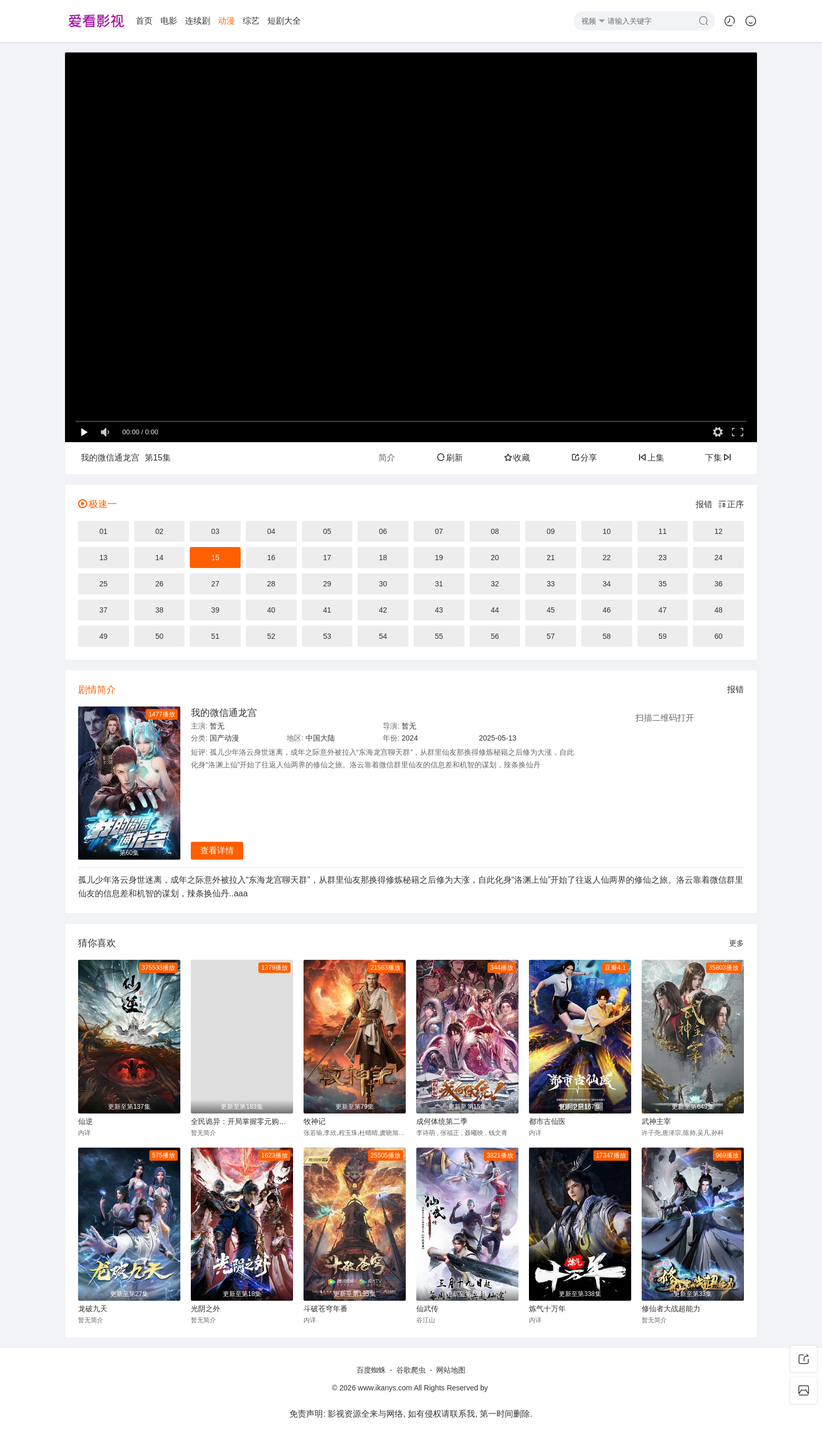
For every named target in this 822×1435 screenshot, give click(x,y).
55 (439, 636)
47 (662, 610)
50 (159, 636)
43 (439, 610)
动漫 (226, 20)
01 (104, 531)
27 (215, 584)
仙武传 (427, 1308)
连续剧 (197, 20)
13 (104, 557)
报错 (704, 504)
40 (271, 610)
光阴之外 (205, 1308)
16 (271, 557)
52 (271, 636)
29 (327, 584)
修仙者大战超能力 (671, 1308)
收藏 (517, 457)
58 (606, 636)
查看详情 (217, 850)
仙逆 (85, 1121)
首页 (144, 20)
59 (662, 636)
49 (104, 636)
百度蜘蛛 (371, 1370)
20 (495, 557)
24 (719, 557)
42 (383, 610)
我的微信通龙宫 (224, 713)
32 (495, 584)
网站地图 (451, 1370)
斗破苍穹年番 (326, 1308)
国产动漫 (224, 738)
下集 (718, 457)
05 (327, 531)
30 (383, 584)
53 (327, 636)
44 (495, 610)
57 (551, 636)
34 (606, 584)
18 (383, 557)
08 (495, 531)
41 (327, 610)
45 (551, 610)
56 (495, 636)
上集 (651, 457)
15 (215, 557)
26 (159, 584)
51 (215, 636)
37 (104, 610)
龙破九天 (92, 1308)
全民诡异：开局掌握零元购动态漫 (242, 1121)
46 (606, 610)
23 (662, 557)
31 (439, 584)
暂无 (217, 726)
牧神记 (315, 1121)
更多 (736, 943)
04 (271, 531)
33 (551, 584)
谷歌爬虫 (411, 1370)
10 (606, 531)
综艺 (251, 20)
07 (439, 531)
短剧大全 (284, 20)
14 (159, 557)
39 (215, 610)
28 (271, 584)
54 (383, 636)
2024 (410, 738)
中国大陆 (320, 738)
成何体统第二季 (442, 1121)
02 (159, 531)
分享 (584, 457)
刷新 (450, 457)
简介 (386, 457)
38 (159, 610)
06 (383, 531)
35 (662, 584)
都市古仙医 (547, 1121)
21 (551, 557)
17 (327, 557)
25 (104, 584)
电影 (168, 20)
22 (606, 557)
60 (719, 636)
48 (719, 610)
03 (215, 531)
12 (719, 531)
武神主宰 (656, 1121)
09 (551, 531)
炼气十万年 (547, 1308)
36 (719, 584)
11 (662, 531)
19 (439, 557)
